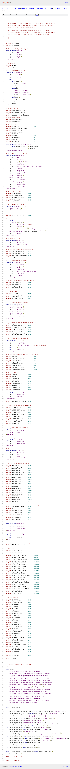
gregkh (24, 8)
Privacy (15, 766)
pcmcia (64, 8)
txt (63, 766)
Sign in (66, 3)
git (19, 8)
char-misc (31, 8)
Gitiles (10, 766)
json (67, 766)
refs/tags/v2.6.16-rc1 (44, 8)
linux (3, 8)
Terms (20, 766)
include (57, 8)
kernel (14, 8)
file (37, 15)
